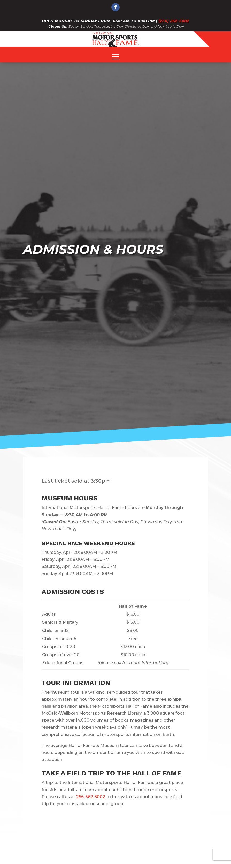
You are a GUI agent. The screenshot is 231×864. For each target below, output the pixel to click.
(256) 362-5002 (173, 20)
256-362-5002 (90, 796)
